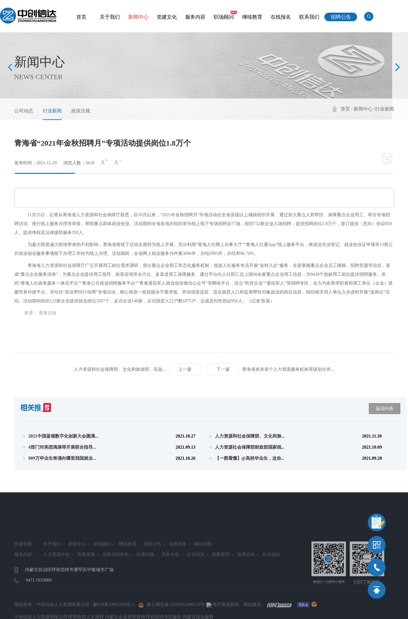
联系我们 (309, 17)
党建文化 (167, 17)
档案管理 (220, 577)
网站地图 (203, 566)
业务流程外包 (115, 577)
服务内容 (195, 17)
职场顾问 (224, 17)
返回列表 (384, 408)
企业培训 (195, 577)
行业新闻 (52, 110)
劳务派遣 (86, 577)
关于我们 (110, 17)
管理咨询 (246, 577)
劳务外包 (170, 577)
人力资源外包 (56, 577)
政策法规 (80, 110)
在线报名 (281, 17)
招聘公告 (341, 17)
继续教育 (252, 17)
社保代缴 (145, 577)
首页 (81, 17)
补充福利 (271, 577)
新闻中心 (138, 17)
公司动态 (23, 110)
